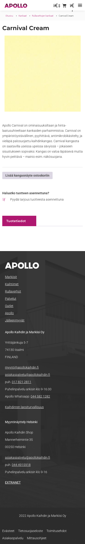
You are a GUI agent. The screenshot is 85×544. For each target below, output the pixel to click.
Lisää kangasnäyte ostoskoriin (27, 175)
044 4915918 (21, 465)
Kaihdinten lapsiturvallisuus (24, 407)
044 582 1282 (40, 396)
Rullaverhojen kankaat (42, 15)
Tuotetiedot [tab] (16, 221)
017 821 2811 (21, 382)
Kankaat (23, 15)
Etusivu (9, 15)
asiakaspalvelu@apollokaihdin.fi (27, 374)
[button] (80, 5)
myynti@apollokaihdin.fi (22, 367)
